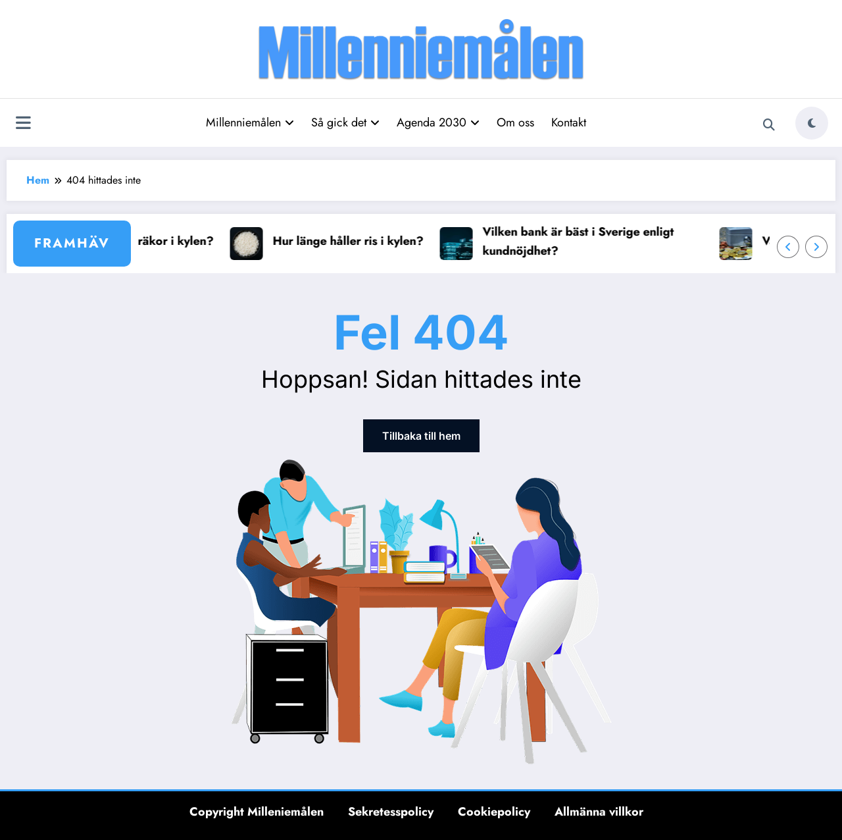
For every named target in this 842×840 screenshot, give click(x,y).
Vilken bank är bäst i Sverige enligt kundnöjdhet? (584, 241)
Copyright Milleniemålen (256, 811)
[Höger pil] (816, 246)
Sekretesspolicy (390, 811)
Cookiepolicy (494, 811)
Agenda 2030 (438, 122)
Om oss (515, 122)
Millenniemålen (250, 122)
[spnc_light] (811, 123)
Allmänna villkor (599, 811)
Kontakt (568, 122)
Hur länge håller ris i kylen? (353, 240)
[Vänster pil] (788, 246)
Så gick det (345, 122)
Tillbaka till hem (421, 435)
